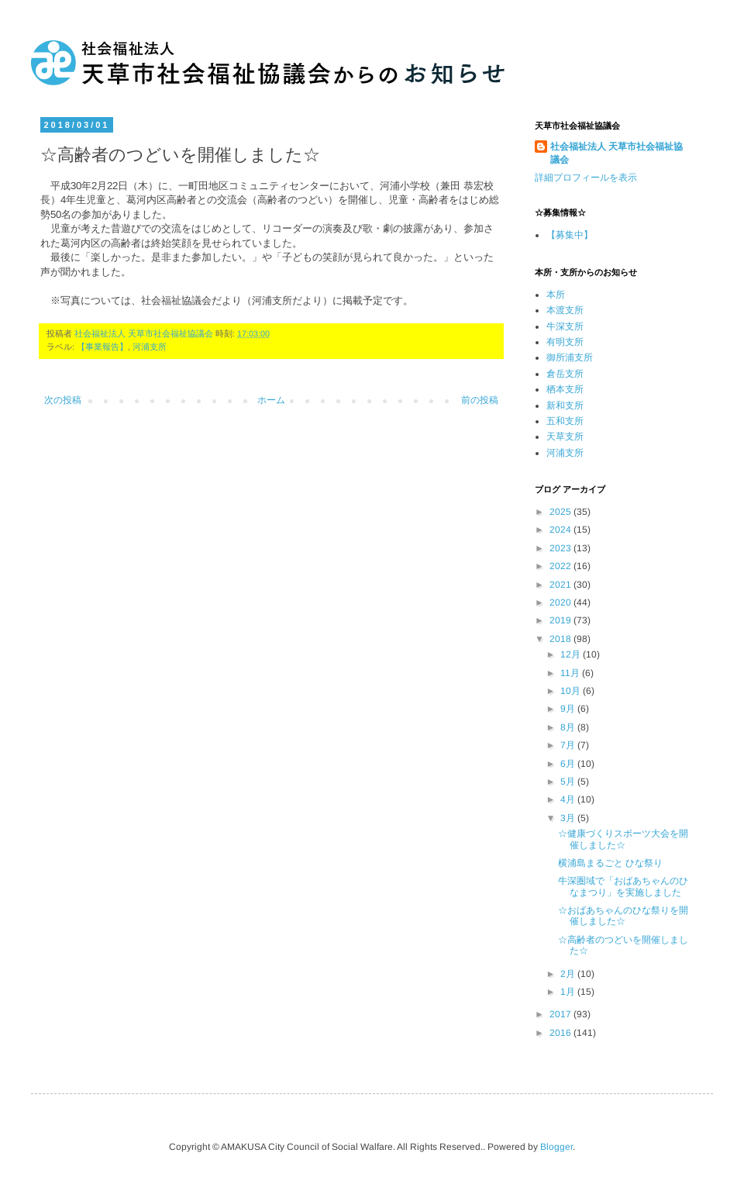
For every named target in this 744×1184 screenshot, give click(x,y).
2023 (561, 548)
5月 (568, 781)
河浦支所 (150, 346)
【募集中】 (569, 235)
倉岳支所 (565, 373)
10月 (571, 690)
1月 (568, 991)
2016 (561, 1032)
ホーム (271, 400)
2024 (561, 529)
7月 (568, 745)
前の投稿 (479, 400)
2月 (568, 973)
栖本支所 (565, 389)
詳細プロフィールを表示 (586, 177)
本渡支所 (565, 310)
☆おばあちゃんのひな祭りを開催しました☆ (623, 916)
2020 (561, 602)
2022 (561, 566)
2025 (561, 511)
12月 (571, 654)
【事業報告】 (102, 346)
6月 (568, 763)
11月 (571, 673)
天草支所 (565, 436)
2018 (561, 638)
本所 (555, 294)
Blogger (556, 1146)
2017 (561, 1014)
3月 (568, 818)
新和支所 (565, 405)
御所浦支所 (569, 357)
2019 (561, 620)
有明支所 (565, 342)
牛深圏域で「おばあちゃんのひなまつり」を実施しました (623, 886)
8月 (568, 727)
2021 (561, 584)
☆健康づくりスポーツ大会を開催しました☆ (623, 839)
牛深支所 (565, 326)
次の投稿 (62, 400)
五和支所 (565, 421)
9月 (568, 708)
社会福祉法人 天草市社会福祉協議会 (616, 153)
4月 (568, 799)
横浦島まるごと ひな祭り (610, 863)
